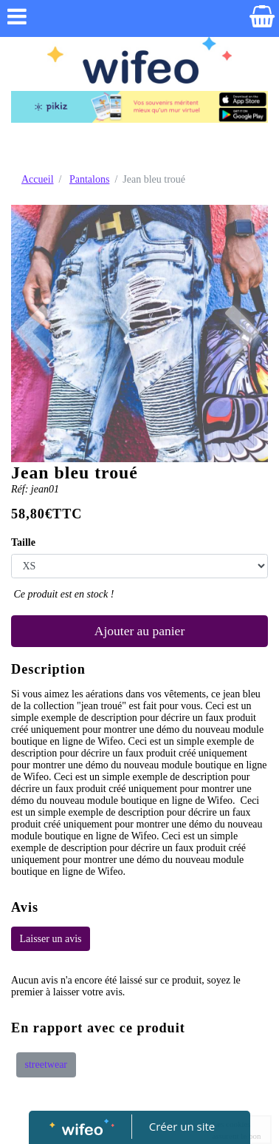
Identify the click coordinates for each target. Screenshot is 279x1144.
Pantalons (89, 179)
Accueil (37, 179)
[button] (30, 333)
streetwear (46, 1064)
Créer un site (182, 1126)
